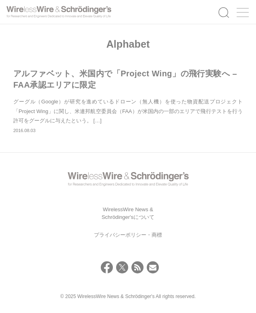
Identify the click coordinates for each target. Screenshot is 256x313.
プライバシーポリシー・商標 (128, 235)
